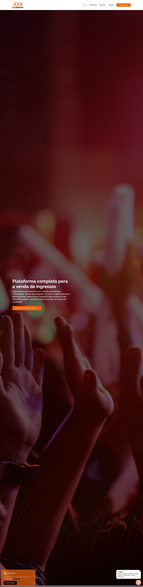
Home (85, 5)
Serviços (102, 5)
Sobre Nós (93, 5)
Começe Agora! (123, 5)
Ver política (17, 578)
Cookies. (10, 573)
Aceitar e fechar (10, 583)
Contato (111, 5)
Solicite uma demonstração (26, 308)
